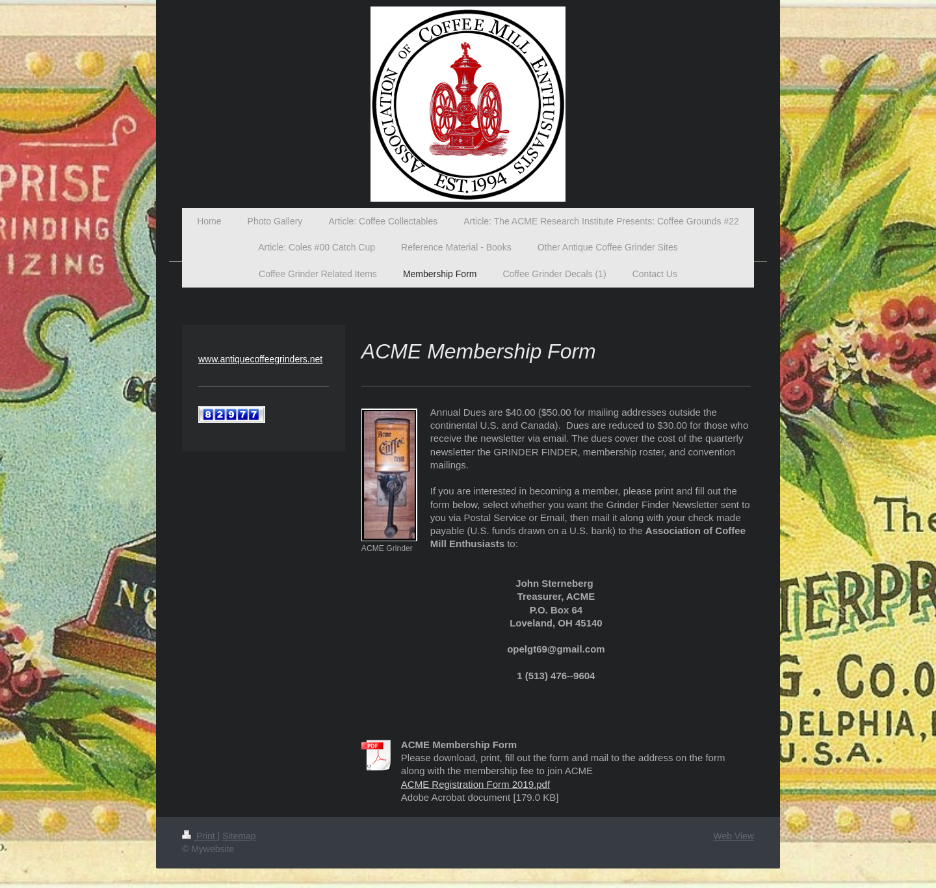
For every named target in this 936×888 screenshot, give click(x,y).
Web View (733, 836)
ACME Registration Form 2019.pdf (475, 784)
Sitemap (238, 836)
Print (200, 836)
